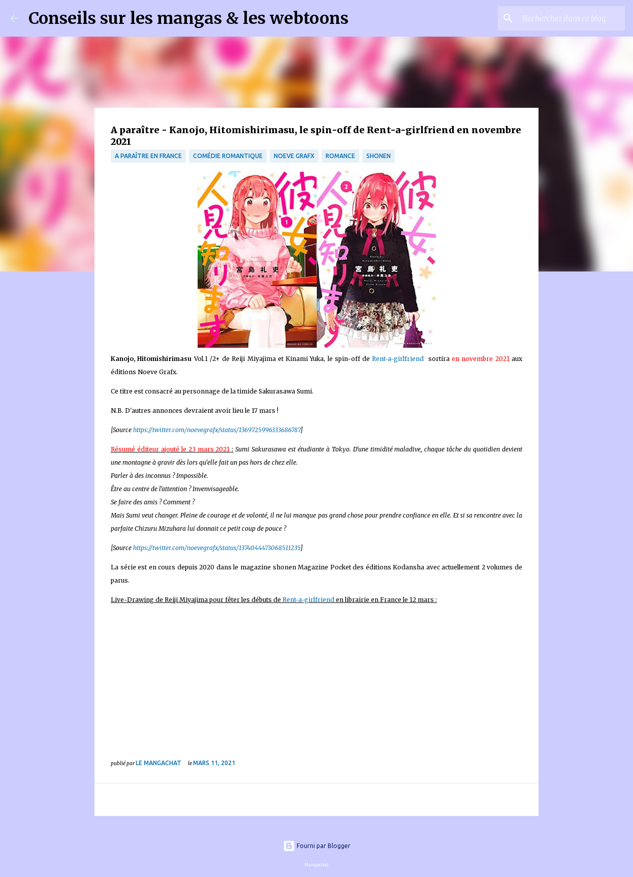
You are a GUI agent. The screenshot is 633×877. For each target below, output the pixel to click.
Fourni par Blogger (317, 845)
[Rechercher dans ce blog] (571, 18)
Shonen (378, 156)
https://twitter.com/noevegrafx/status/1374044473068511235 (216, 548)
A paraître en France (148, 156)
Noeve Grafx (294, 156)
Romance (340, 156)
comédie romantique (228, 156)
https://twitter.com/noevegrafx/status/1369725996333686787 (216, 430)
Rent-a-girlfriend (398, 358)
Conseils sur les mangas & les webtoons (188, 18)
